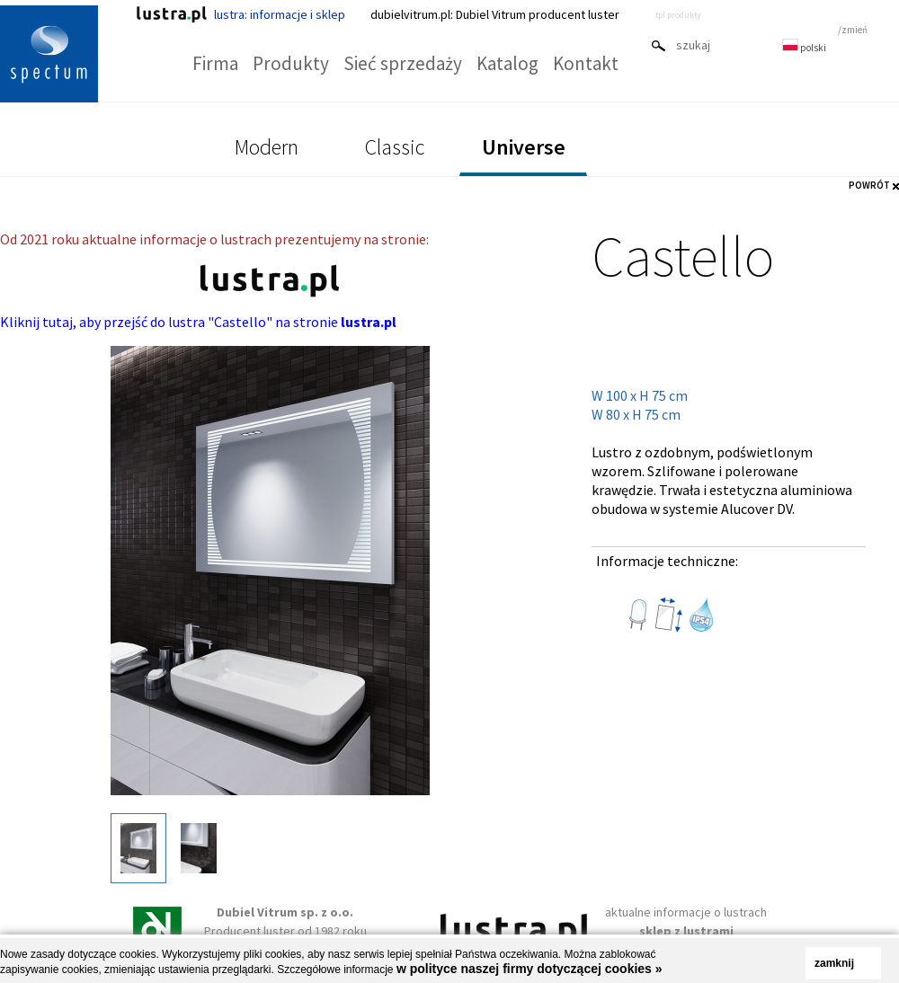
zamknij (834, 963)
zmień (854, 29)
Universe (523, 147)
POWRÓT (869, 185)
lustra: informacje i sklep (240, 14)
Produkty (291, 63)
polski (804, 47)
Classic (394, 147)
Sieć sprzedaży (402, 63)
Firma (215, 63)
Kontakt (586, 63)
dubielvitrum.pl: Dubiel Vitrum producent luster (494, 14)
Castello (683, 255)
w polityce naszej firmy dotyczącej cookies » (529, 968)
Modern (266, 147)
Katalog (507, 63)
